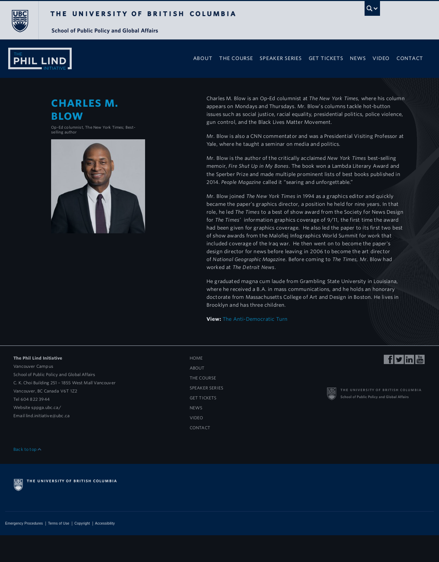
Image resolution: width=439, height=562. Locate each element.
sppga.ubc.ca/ (46, 407)
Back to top (27, 449)
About (203, 58)
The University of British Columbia (19, 20)
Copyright (82, 523)
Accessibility (105, 523)
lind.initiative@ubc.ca (48, 415)
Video (381, 58)
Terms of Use (58, 523)
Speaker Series (280, 58)
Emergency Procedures (24, 523)
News (358, 58)
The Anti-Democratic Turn (255, 319)
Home (196, 358)
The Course (236, 58)
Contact (409, 58)
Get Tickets (326, 58)
